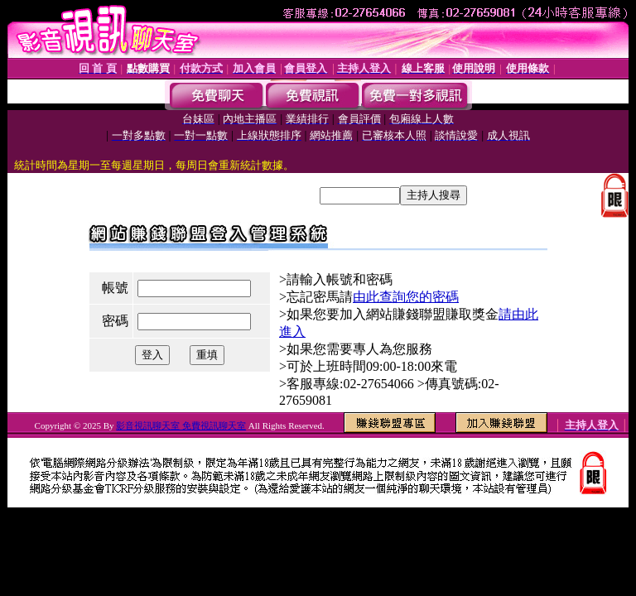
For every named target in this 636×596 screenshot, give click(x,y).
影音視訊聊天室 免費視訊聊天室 (181, 425)
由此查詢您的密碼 (406, 297)
